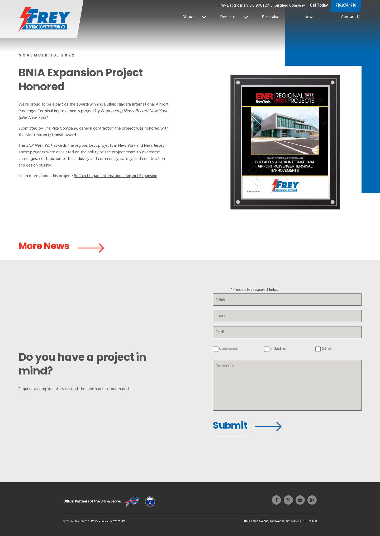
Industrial (278, 351)
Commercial (228, 351)
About (194, 17)
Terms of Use (117, 520)
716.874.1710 (345, 6)
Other (327, 351)
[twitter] (287, 498)
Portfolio (270, 17)
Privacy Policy (99, 520)
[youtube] (299, 498)
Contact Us (351, 17)
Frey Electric (81, 520)
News (310, 17)
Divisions (234, 17)
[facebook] (276, 498)
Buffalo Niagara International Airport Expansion (115, 176)
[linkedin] (311, 498)
